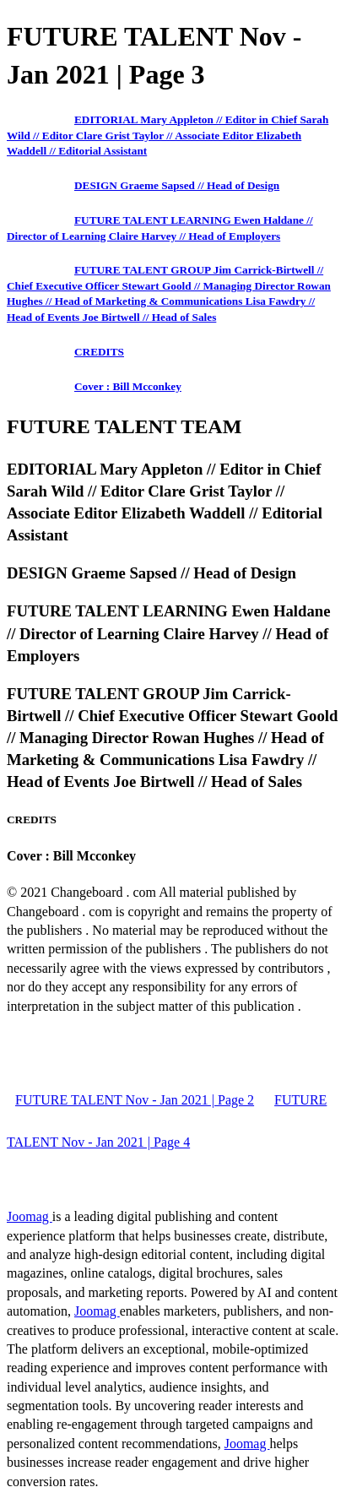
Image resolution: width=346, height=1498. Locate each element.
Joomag (29, 1216)
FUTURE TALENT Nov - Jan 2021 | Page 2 (134, 1100)
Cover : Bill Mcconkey (127, 386)
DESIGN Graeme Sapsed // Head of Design (176, 185)
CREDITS (99, 351)
